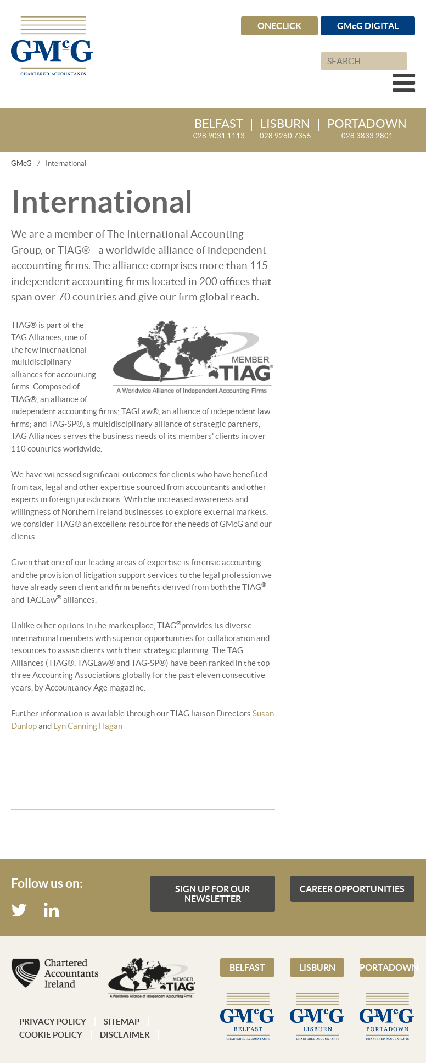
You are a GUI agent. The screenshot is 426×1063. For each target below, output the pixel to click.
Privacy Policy (52, 1021)
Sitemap (121, 1021)
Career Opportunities (352, 889)
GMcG (21, 163)
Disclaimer (125, 1034)
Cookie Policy (50, 1034)
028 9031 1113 (219, 129)
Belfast (247, 967)
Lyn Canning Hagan (87, 726)
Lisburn (317, 967)
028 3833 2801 (367, 129)
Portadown (387, 967)
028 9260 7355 (285, 129)
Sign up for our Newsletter (212, 894)
